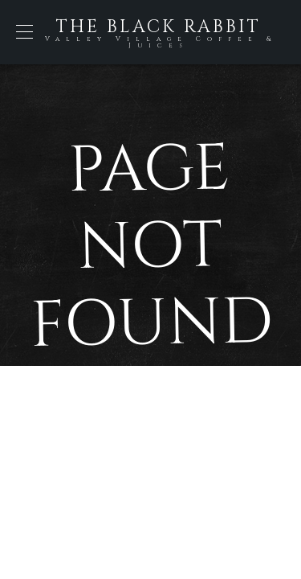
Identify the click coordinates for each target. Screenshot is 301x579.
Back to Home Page (151, 429)
